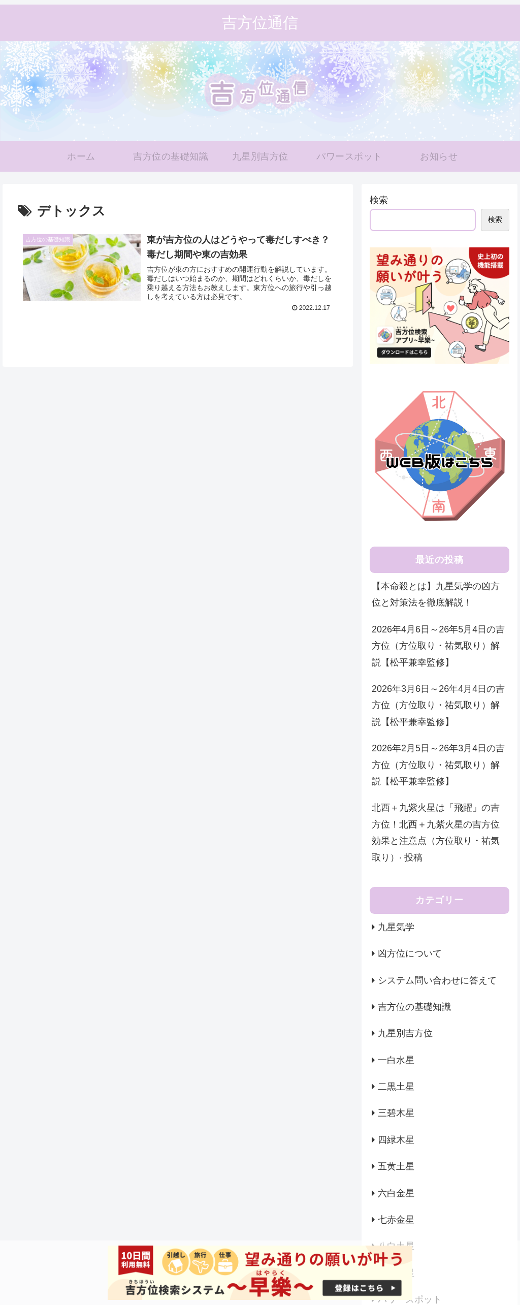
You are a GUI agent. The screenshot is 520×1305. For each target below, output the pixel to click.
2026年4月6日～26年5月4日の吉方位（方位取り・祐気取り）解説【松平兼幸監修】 (438, 645)
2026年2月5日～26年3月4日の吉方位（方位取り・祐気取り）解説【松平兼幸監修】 (438, 764)
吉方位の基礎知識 (414, 1007)
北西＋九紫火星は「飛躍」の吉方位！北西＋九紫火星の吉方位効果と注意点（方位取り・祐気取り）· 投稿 (436, 832)
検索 (379, 200)
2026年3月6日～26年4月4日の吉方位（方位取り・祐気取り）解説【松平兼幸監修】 (438, 705)
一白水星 (396, 1060)
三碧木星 (396, 1113)
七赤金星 (396, 1220)
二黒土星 (396, 1086)
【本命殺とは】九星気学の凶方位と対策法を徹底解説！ (436, 594)
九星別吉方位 (405, 1033)
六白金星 (396, 1193)
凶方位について (410, 953)
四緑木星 (396, 1140)
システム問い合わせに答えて (437, 980)
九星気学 (396, 927)
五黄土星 (396, 1166)
